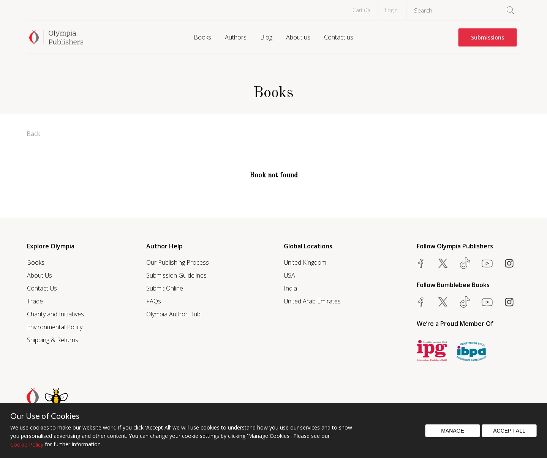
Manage (452, 431)
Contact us (338, 37)
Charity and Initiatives (55, 314)
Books (202, 37)
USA (289, 275)
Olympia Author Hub (173, 314)
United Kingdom (305, 262)
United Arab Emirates (312, 301)
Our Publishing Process (177, 262)
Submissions (487, 37)
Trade (35, 301)
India (290, 288)
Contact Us (42, 288)
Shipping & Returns (52, 340)
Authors (236, 37)
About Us (39, 275)
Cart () (361, 10)
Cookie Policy (26, 444)
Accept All (509, 431)
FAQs (153, 301)
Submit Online (164, 288)
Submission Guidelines (176, 275)
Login (391, 10)
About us (298, 37)
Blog (266, 37)
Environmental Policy (54, 327)
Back (33, 134)
